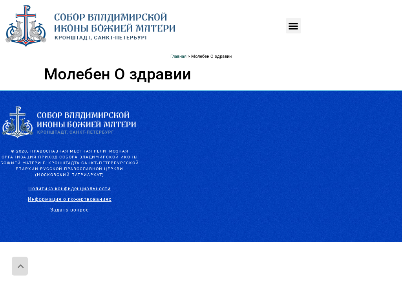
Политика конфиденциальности (69, 188)
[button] (293, 25)
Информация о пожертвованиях (69, 199)
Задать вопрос (69, 210)
